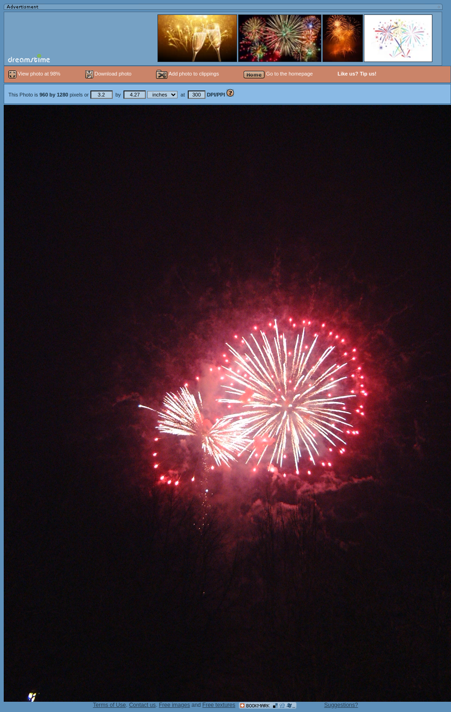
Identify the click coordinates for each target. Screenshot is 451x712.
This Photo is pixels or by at (117, 94)
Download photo (108, 73)
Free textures (218, 705)
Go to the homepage (278, 73)
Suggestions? (341, 705)
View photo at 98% (35, 73)
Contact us (142, 705)
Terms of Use (109, 705)
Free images (174, 705)
